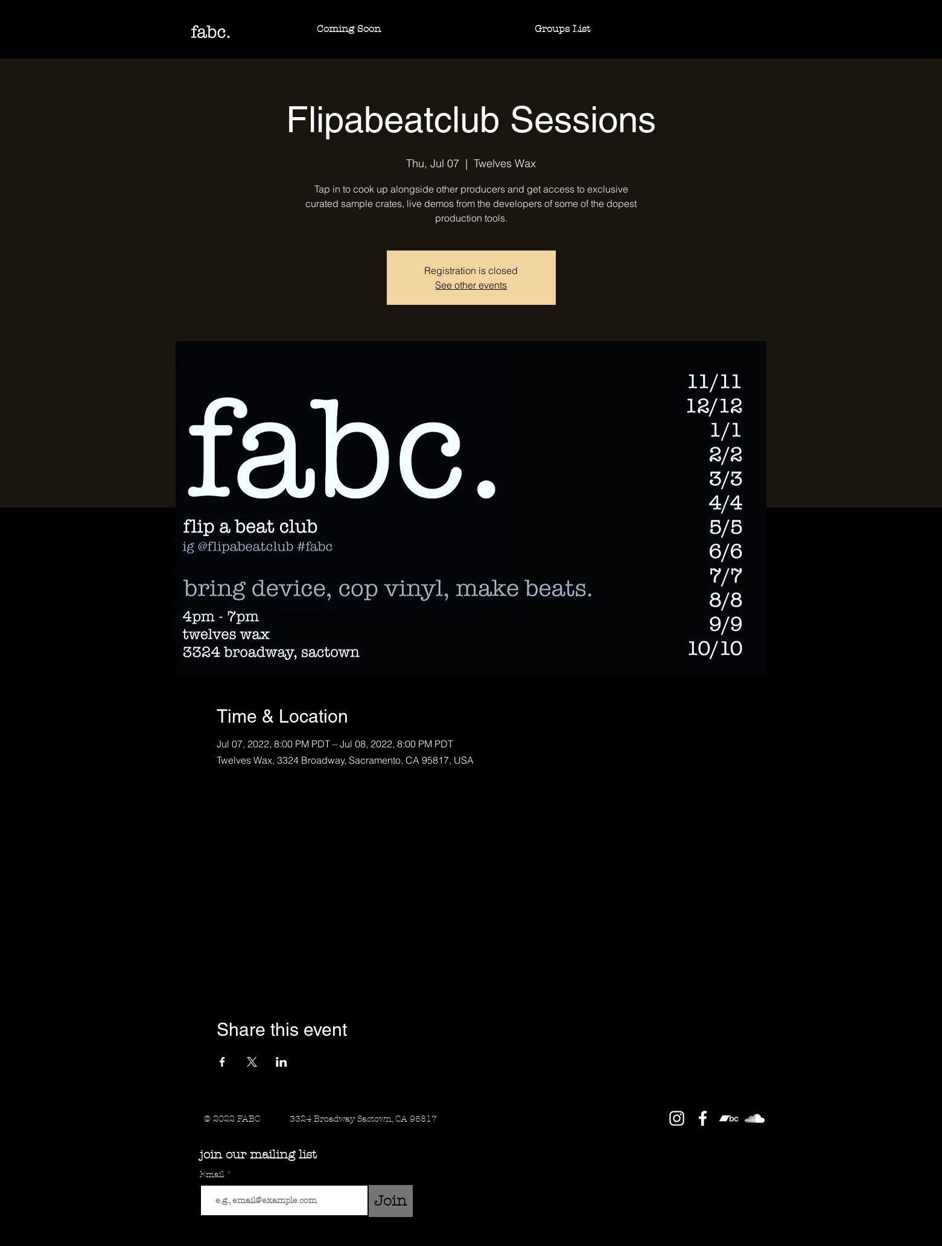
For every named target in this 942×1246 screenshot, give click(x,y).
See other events (471, 285)
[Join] (391, 1201)
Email (213, 1175)
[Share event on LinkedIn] (281, 1062)
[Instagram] (677, 1118)
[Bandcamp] (729, 1118)
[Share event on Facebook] (222, 1062)
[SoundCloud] (755, 1118)
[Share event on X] (252, 1062)
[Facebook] (703, 1118)
